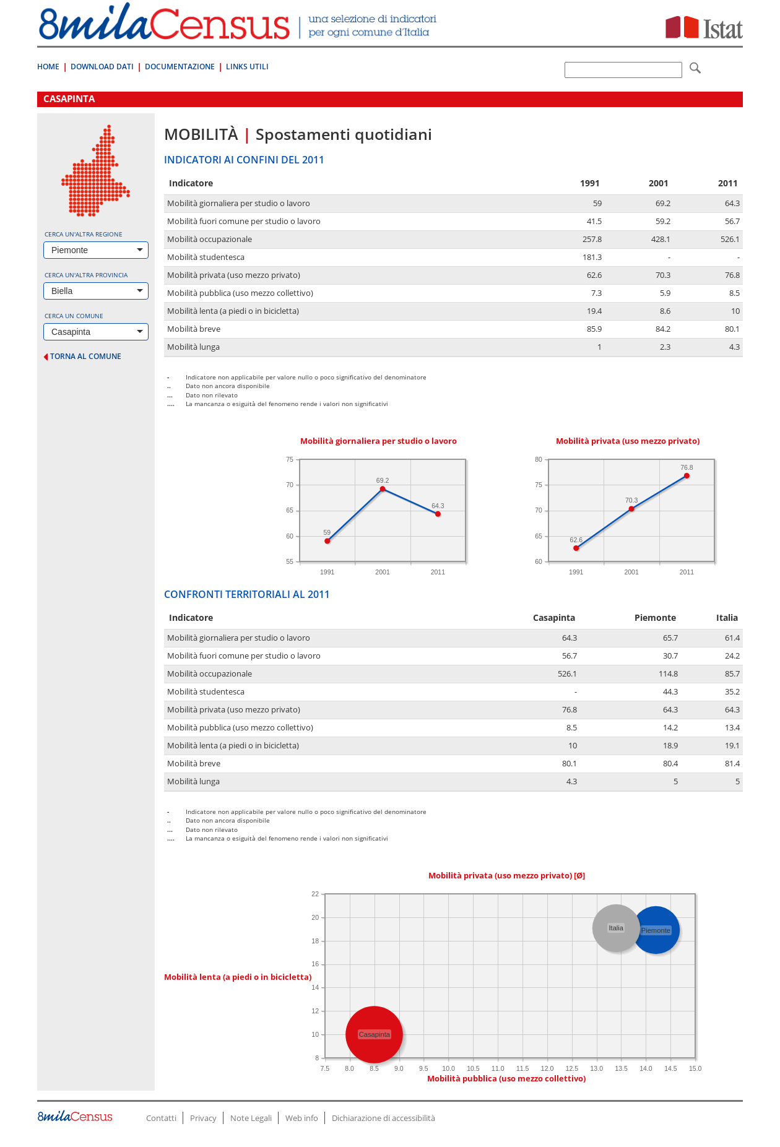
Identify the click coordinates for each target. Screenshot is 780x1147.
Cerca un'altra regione (84, 234)
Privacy (203, 1117)
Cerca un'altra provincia (86, 275)
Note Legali (251, 1117)
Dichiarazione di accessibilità (383, 1117)
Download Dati (102, 66)
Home (48, 66)
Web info (301, 1117)
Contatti (161, 1117)
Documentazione (180, 66)
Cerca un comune (74, 315)
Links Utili (247, 66)
